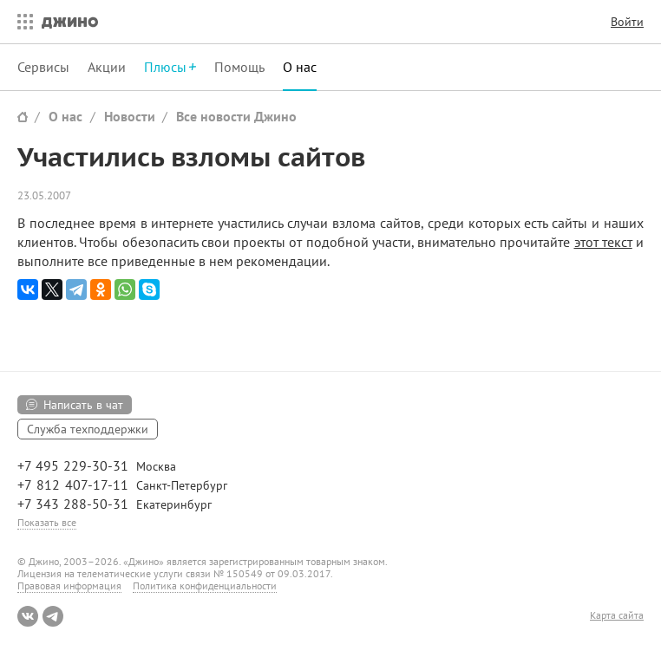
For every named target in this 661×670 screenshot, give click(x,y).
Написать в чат (83, 405)
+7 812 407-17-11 (72, 484)
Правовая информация (69, 585)
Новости (129, 116)
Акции (107, 66)
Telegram (53, 616)
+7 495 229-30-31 (72, 465)
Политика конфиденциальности (205, 585)
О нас (300, 66)
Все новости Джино (236, 116)
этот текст (603, 241)
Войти (627, 21)
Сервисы (43, 66)
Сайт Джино (22, 116)
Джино (70, 22)
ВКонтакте (27, 616)
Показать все (46, 522)
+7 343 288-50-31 (72, 503)
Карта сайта (617, 615)
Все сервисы (21, 21)
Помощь (239, 66)
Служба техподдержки (87, 429)
